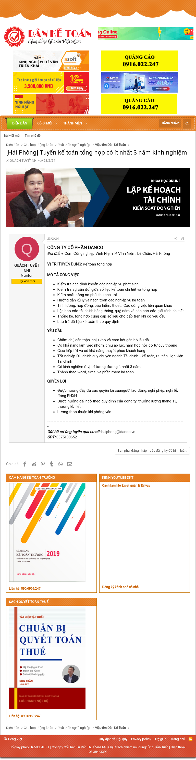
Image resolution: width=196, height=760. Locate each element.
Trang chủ (177, 739)
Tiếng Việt (13, 739)
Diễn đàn (19, 123)
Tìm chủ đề (32, 135)
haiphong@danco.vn (118, 431)
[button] (56, 123)
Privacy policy (141, 739)
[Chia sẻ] (176, 239)
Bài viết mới (12, 135)
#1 (183, 238)
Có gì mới (44, 123)
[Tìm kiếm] (187, 124)
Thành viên (72, 123)
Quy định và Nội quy (113, 739)
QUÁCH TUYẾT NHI (23, 160)
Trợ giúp (161, 739)
